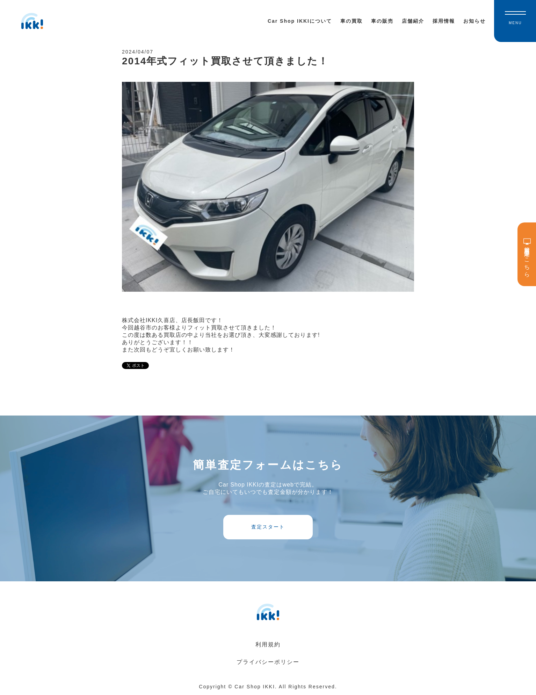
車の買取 (351, 21)
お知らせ (474, 21)
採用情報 (444, 21)
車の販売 (382, 21)
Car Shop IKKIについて (300, 21)
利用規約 (268, 644)
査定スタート (268, 527)
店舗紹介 (413, 21)
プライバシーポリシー (268, 662)
